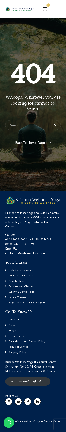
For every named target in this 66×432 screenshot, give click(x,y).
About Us (14, 319)
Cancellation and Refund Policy (26, 341)
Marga (12, 330)
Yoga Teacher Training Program (27, 302)
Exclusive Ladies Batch (21, 275)
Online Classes (17, 297)
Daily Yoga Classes (19, 270)
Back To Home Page (30, 143)
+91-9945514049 (40, 239)
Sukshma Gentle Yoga (21, 291)
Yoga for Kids (16, 280)
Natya (11, 325)
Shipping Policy (17, 352)
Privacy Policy (16, 335)
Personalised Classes (20, 286)
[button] (9, 422)
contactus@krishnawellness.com (25, 253)
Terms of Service (18, 346)
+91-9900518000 (16, 239)
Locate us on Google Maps (28, 381)
